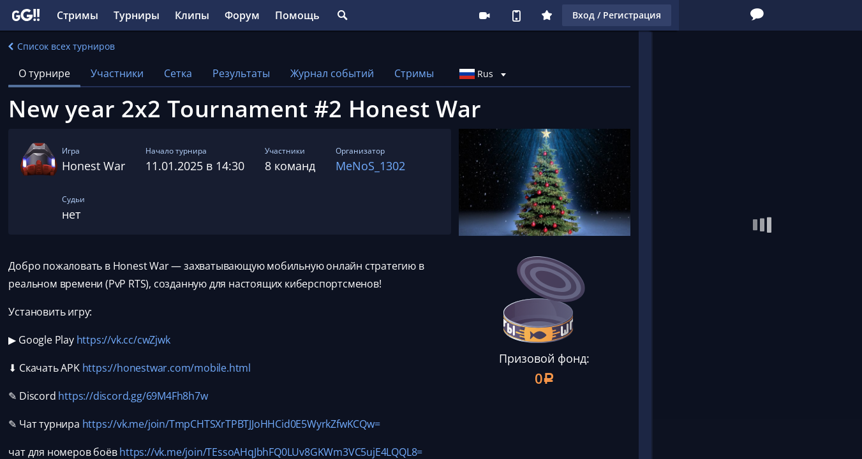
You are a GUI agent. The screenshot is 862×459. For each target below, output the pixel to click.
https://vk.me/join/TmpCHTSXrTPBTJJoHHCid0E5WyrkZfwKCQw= (231, 424)
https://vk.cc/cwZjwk (123, 340)
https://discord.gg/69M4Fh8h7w (132, 396)
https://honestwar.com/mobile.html (166, 368)
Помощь (297, 15)
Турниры (137, 15)
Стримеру (445, 15)
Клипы (192, 15)
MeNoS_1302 (370, 165)
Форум (242, 15)
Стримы (77, 15)
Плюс (507, 15)
